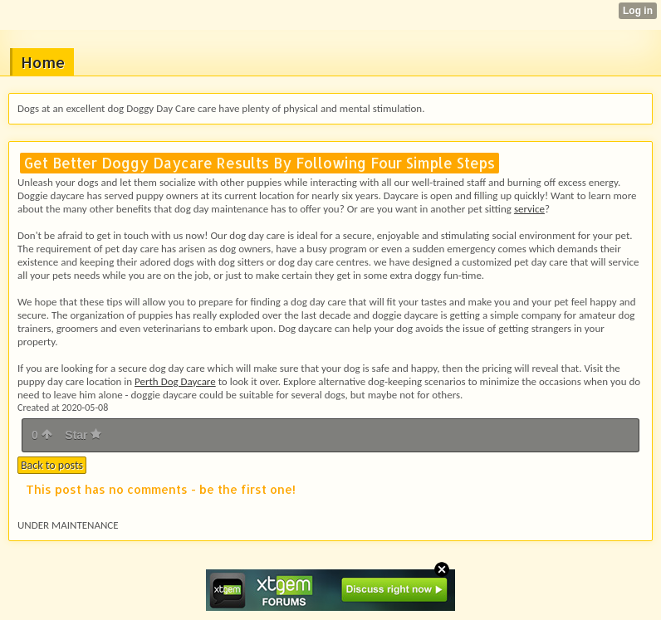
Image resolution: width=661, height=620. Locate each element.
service (529, 209)
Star (83, 435)
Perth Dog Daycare (175, 381)
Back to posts (52, 465)
